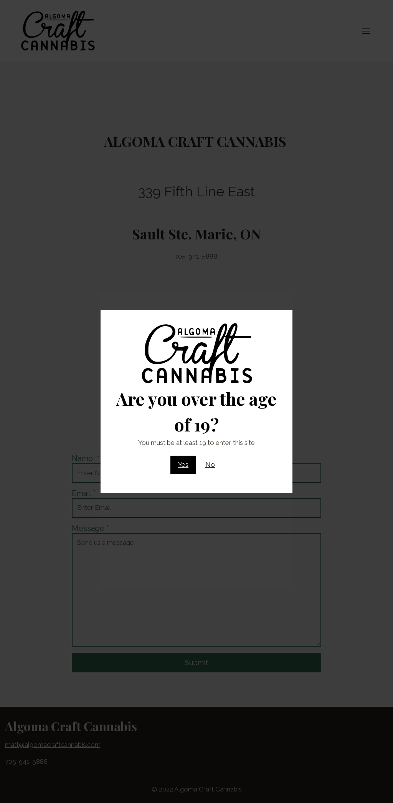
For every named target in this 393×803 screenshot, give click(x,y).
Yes (183, 464)
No (210, 464)
